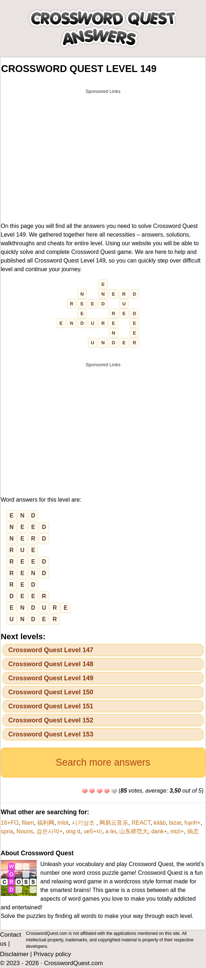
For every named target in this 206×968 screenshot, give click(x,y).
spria (7, 831)
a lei (111, 831)
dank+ (159, 831)
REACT (140, 823)
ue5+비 (93, 831)
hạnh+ (192, 823)
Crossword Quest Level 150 (50, 692)
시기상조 (84, 823)
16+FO (9, 823)
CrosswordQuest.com (73, 963)
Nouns (25, 831)
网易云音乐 (113, 823)
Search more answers (103, 762)
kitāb (160, 823)
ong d (73, 831)
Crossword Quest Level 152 (50, 720)
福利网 (45, 823)
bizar (175, 823)
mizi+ (177, 831)
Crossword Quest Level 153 (50, 734)
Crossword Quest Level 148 (50, 664)
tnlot (63, 823)
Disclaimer (14, 954)
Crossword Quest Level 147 (50, 650)
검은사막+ (49, 831)
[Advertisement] (103, 148)
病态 (193, 831)
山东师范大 (133, 831)
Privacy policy (52, 954)
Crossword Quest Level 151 (50, 706)
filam (28, 823)
